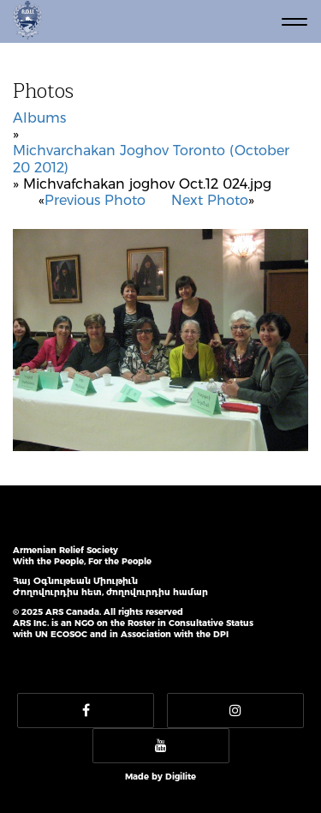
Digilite (180, 776)
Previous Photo (95, 200)
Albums (39, 118)
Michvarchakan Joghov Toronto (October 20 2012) (151, 158)
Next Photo (209, 200)
